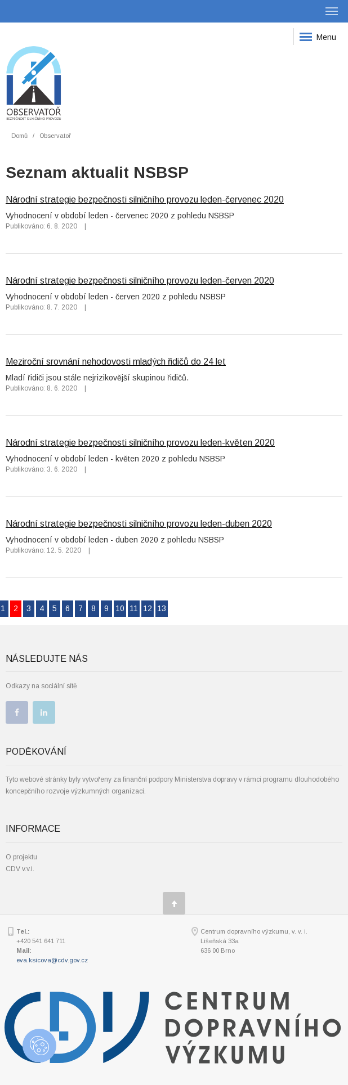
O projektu (21, 857)
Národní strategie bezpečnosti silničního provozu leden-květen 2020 (140, 442)
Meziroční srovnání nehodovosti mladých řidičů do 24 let (116, 361)
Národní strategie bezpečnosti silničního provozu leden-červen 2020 (140, 280)
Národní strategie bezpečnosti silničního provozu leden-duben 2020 (139, 523)
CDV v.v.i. (20, 869)
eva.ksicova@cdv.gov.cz (52, 960)
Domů (19, 135)
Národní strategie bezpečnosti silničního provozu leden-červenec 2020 (145, 199)
